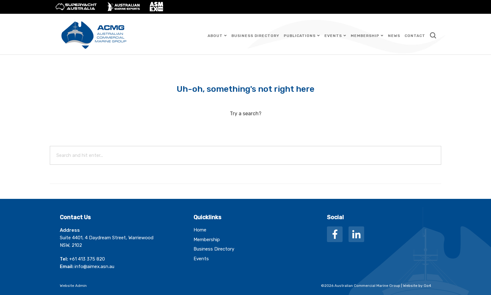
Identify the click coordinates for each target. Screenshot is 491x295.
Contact (415, 36)
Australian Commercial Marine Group (95, 34)
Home (200, 230)
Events (333, 36)
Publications (300, 36)
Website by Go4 (417, 285)
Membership (365, 36)
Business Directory (255, 36)
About (215, 36)
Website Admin (73, 285)
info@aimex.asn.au (94, 266)
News (394, 36)
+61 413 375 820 (87, 259)
